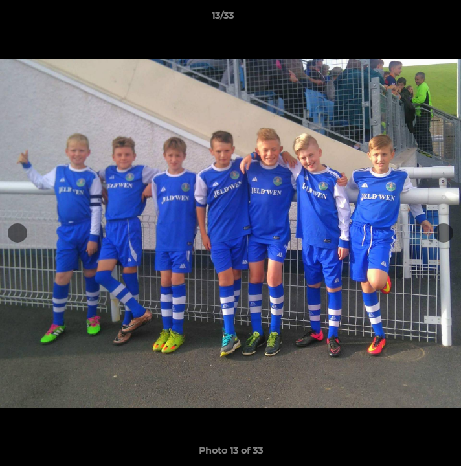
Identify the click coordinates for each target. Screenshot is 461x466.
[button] (414, 19)
